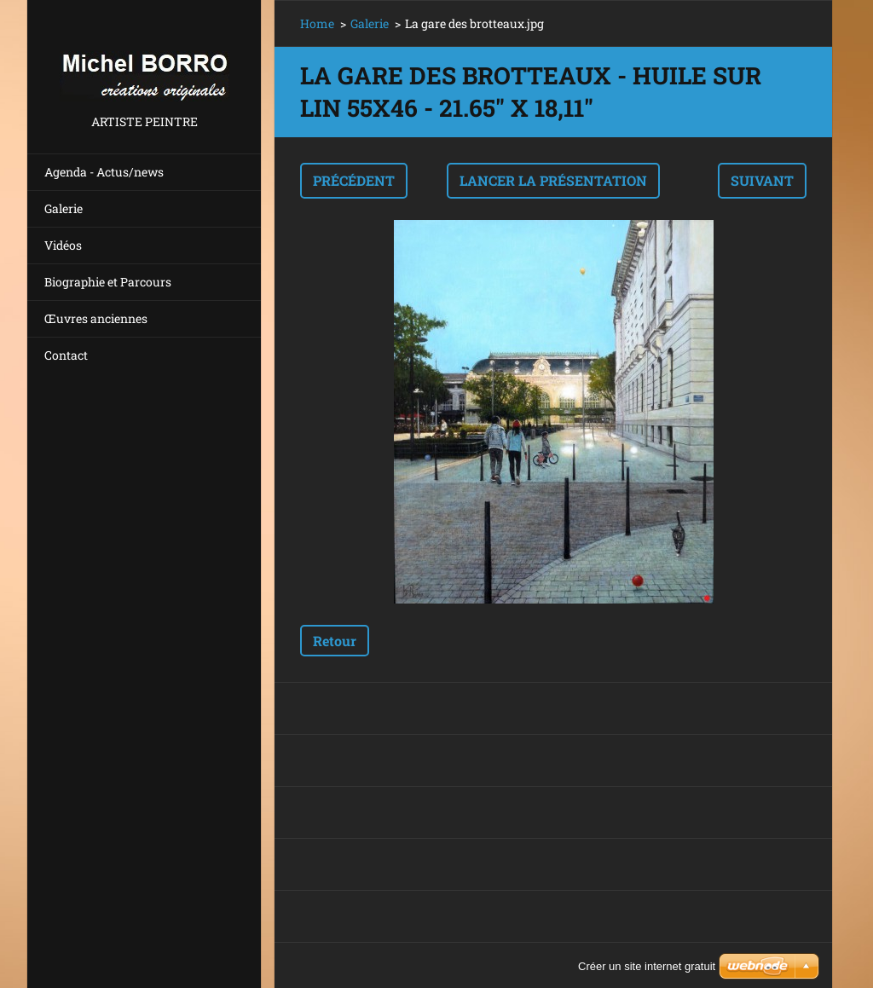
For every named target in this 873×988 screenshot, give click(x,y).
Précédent (354, 180)
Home (317, 23)
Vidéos (63, 245)
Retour (334, 641)
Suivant (762, 180)
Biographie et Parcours (107, 282)
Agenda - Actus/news (104, 172)
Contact (66, 355)
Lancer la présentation (553, 180)
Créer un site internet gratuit (646, 966)
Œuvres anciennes (95, 318)
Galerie (63, 208)
